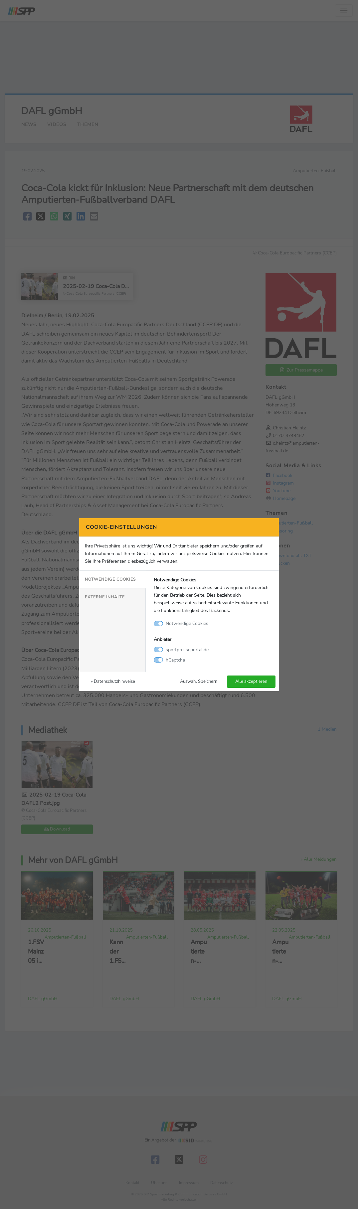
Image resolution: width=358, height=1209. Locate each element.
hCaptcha (175, 660)
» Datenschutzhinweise (113, 681)
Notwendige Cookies (110, 579)
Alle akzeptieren (251, 681)
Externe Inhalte (105, 597)
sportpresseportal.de (187, 649)
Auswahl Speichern (198, 681)
